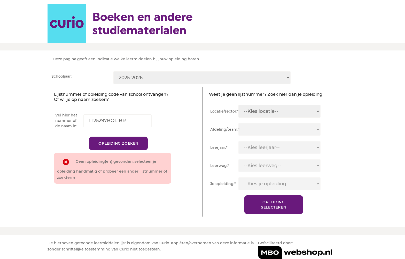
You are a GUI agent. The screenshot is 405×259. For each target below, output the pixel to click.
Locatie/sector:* (224, 111)
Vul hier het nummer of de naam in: (66, 120)
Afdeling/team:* (224, 129)
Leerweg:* (219, 165)
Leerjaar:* (219, 147)
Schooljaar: (61, 76)
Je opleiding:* (223, 183)
